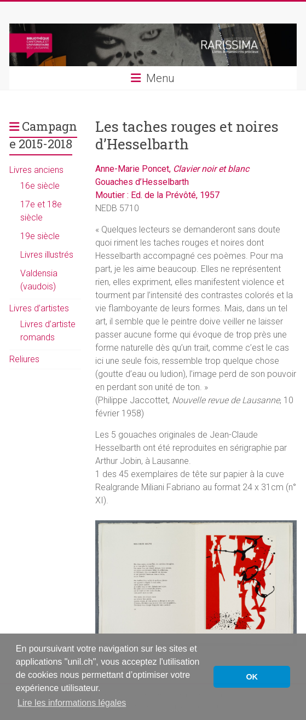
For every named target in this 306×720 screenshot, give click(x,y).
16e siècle (40, 186)
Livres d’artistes (39, 308)
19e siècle (40, 236)
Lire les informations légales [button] (72, 702)
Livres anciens (36, 170)
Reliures (24, 359)
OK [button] (252, 676)
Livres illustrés (46, 254)
